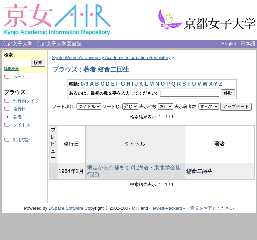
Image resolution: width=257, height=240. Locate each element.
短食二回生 (198, 171)
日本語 (247, 43)
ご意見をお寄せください (210, 208)
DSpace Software (65, 208)
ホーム (19, 76)
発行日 (19, 108)
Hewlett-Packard (165, 208)
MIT (136, 208)
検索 (8, 54)
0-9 (84, 84)
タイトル (21, 124)
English (229, 43)
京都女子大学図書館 (59, 43)
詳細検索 (11, 69)
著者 (17, 116)
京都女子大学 (18, 43)
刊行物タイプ (26, 100)
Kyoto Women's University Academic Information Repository (111, 57)
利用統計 (21, 139)
